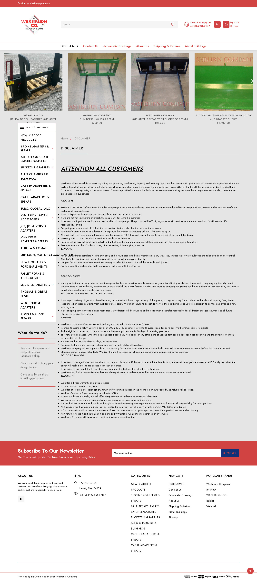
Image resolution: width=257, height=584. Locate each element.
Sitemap (173, 517)
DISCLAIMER (69, 46)
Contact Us (91, 46)
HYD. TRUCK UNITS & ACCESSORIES (36, 217)
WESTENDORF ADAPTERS (30, 305)
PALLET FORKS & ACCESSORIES (32, 276)
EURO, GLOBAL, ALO (35, 209)
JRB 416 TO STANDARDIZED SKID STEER (33, 119)
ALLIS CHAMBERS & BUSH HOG (34, 176)
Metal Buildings (195, 46)
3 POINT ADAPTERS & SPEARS (36, 148)
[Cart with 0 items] (230, 24)
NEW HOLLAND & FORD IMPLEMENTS (34, 264)
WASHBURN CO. (216, 495)
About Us (142, 46)
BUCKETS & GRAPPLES (36, 167)
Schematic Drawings (117, 46)
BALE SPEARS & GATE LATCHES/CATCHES (36, 159)
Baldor (210, 501)
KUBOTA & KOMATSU (35, 248)
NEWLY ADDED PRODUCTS (31, 137)
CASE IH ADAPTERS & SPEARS (35, 188)
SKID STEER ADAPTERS (36, 285)
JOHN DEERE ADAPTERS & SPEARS (36, 239)
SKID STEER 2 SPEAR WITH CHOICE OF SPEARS (160, 119)
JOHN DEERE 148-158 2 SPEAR (97, 119)
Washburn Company (218, 484)
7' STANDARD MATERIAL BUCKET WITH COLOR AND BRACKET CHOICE (223, 117)
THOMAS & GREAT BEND (33, 294)
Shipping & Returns (167, 46)
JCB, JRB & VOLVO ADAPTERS (33, 228)
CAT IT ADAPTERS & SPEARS (34, 199)
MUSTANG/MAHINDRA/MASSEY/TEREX (48, 255)
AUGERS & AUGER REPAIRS (36, 316)
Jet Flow (211, 490)
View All (211, 506)
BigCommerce (38, 576)
